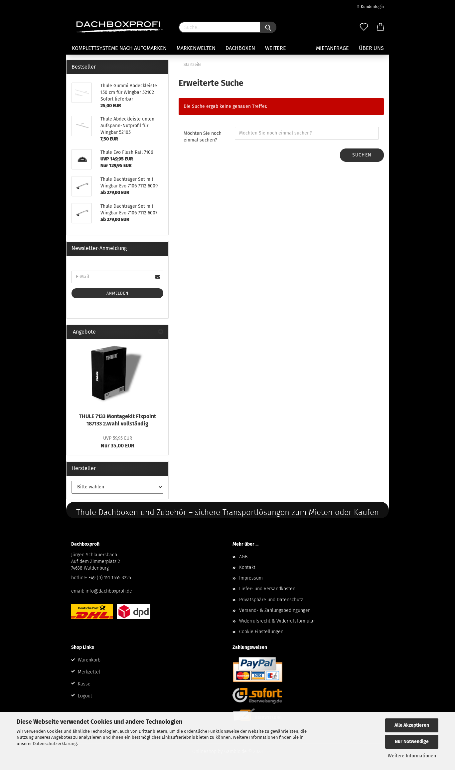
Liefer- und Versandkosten (267, 589)
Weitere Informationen (412, 756)
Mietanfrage (332, 48)
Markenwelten (196, 48)
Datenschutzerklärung (55, 743)
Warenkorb (89, 660)
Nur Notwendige (412, 741)
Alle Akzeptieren (411, 725)
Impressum (251, 578)
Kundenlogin (371, 6)
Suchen (362, 155)
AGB (243, 557)
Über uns (371, 48)
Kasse (84, 684)
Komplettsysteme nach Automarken (119, 48)
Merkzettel (89, 672)
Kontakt (247, 567)
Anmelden (117, 293)
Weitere (275, 48)
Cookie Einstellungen (261, 632)
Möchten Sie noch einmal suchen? (203, 136)
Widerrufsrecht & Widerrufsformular (277, 621)
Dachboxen (240, 48)
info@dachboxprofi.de (108, 591)
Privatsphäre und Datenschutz (271, 600)
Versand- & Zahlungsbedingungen (275, 610)
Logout (85, 696)
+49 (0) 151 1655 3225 (109, 578)
